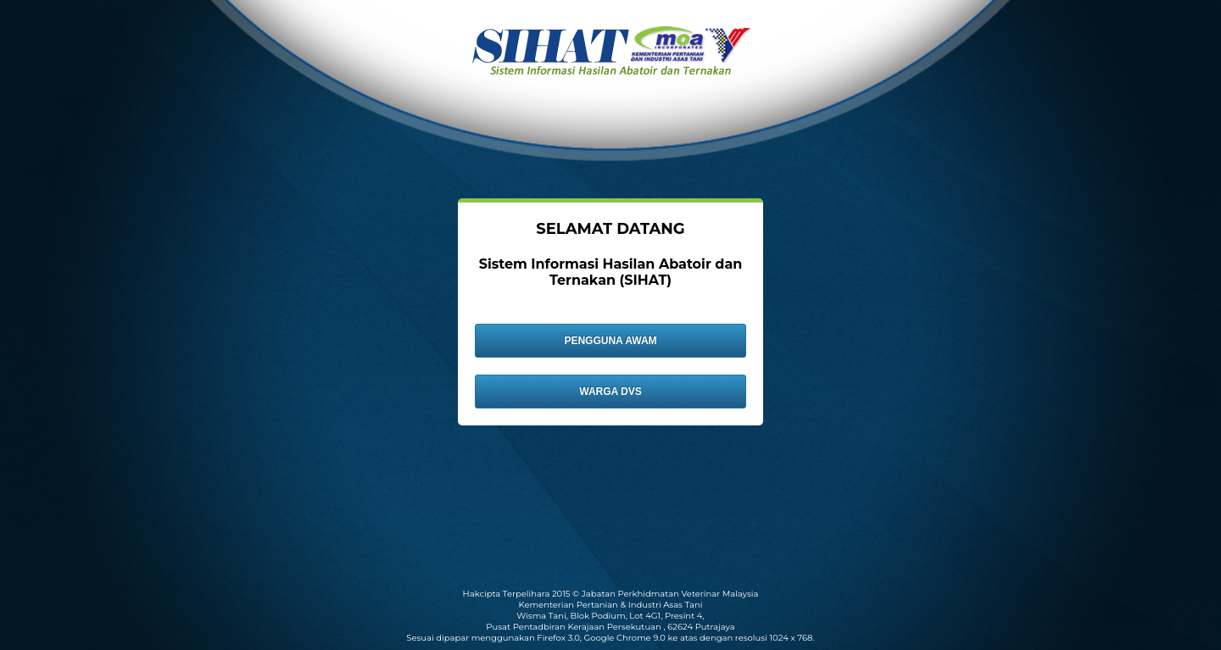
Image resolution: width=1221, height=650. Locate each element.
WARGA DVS (610, 391)
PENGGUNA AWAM (610, 341)
